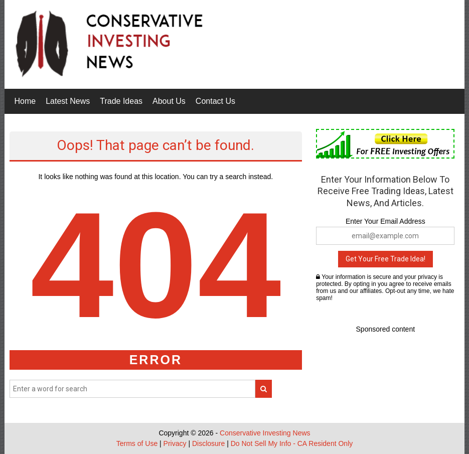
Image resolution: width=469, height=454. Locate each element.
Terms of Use (137, 443)
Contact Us (215, 101)
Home (25, 101)
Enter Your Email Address (385, 221)
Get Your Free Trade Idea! (385, 259)
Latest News (68, 101)
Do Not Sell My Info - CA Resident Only (292, 443)
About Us (169, 101)
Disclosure (208, 443)
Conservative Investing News (265, 433)
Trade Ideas (121, 101)
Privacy (175, 443)
